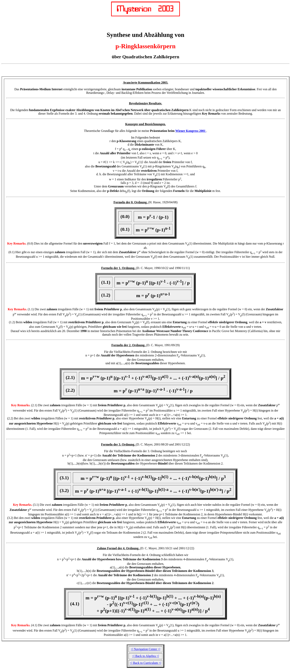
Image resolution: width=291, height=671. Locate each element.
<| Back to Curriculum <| (145, 663)
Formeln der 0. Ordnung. (130, 202)
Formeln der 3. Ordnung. (118, 444)
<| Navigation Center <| (145, 649)
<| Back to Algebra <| (145, 656)
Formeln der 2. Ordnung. (128, 345)
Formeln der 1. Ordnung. (118, 268)
